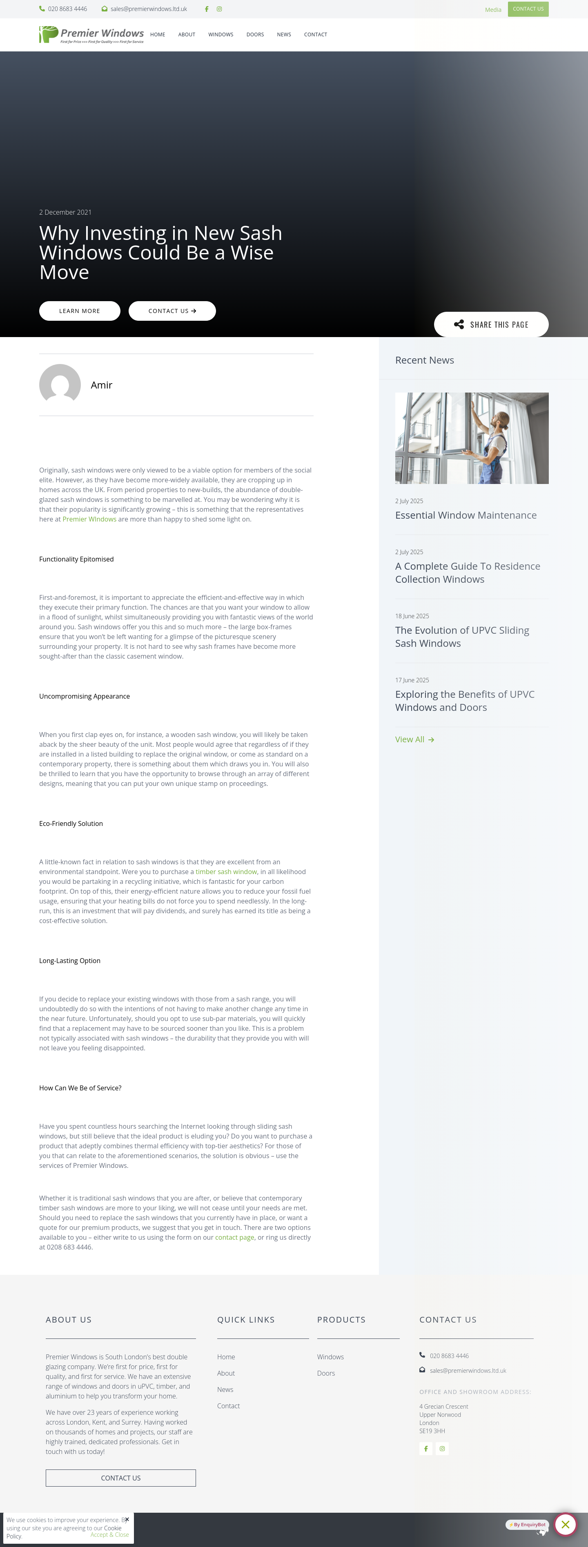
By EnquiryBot (530, 1524)
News (284, 34)
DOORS (255, 34)
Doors (326, 1373)
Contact (315, 34)
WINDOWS (220, 34)
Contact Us (172, 311)
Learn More (79, 311)
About (187, 34)
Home (157, 34)
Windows (330, 1356)
